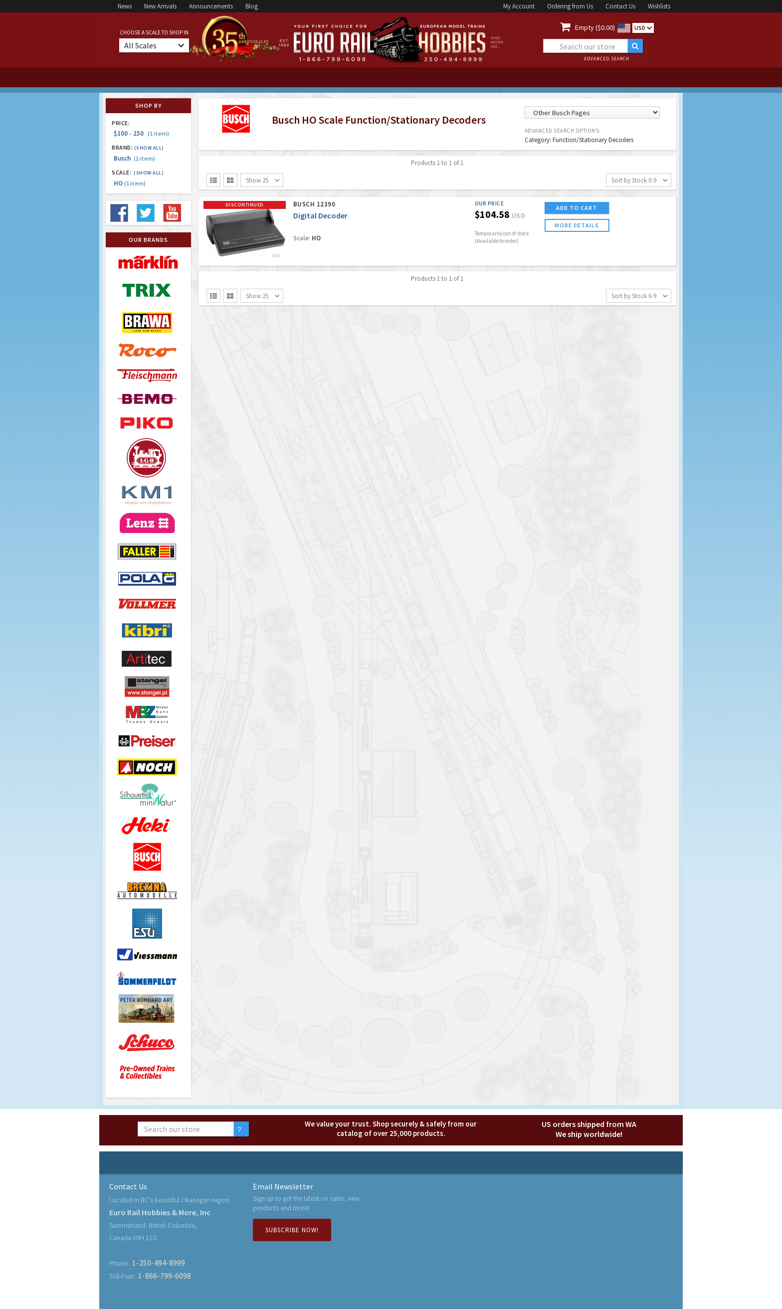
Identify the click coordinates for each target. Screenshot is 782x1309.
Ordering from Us (570, 6)
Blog (251, 6)
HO (130, 183)
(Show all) (149, 148)
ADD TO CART (576, 207)
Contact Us (620, 6)
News (125, 6)
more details (577, 225)
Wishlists (659, 6)
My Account (519, 6)
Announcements (211, 6)
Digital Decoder (320, 215)
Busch (134, 158)
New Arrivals (160, 6)
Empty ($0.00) (595, 27)
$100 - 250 (141, 133)
